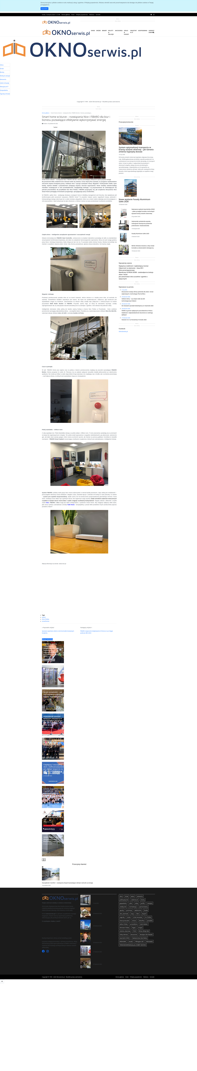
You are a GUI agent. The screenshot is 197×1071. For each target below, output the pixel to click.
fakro (137, 914)
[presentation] (43, 859)
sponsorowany (143, 907)
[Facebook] (43, 952)
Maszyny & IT (133, 31)
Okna (93, 30)
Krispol (140, 927)
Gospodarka (142, 30)
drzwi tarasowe (137, 917)
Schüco (134, 920)
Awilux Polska (123, 924)
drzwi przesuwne (124, 920)
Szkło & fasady (126, 32)
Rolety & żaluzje (111, 32)
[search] (153, 33)
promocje (129, 910)
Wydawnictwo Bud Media (139, 938)
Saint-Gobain (144, 924)
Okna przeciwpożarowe (127, 270)
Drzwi (98, 30)
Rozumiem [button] (44, 8)
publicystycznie (124, 900)
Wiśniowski (149, 941)
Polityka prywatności (82, 14)
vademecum (134, 900)
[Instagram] (47, 952)
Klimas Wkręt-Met (144, 931)
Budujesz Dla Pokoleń (146, 934)
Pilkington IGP (139, 941)
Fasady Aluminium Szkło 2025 (140, 233)
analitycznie (123, 907)
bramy (143, 900)
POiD (134, 931)
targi (132, 914)
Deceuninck (134, 934)
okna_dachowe (124, 914)
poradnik (149, 920)
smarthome (45, 621)
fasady (146, 910)
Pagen (134, 927)
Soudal (131, 941)
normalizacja (133, 907)
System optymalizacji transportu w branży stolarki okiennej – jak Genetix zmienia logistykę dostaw (136, 149)
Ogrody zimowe (151, 31)
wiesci (44, 617)
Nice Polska (45, 619)
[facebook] (151, 14)
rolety (136, 903)
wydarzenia (138, 910)
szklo (130, 903)
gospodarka (123, 903)
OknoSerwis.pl (123, 331)
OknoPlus (142, 920)
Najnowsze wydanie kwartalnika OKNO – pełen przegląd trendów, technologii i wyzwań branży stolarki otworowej (143, 211)
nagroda (122, 917)
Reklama (91, 14)
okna (121, 896)
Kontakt (98, 14)
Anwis (129, 917)
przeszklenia (133, 924)
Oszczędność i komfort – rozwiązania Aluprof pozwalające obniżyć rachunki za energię (67, 883)
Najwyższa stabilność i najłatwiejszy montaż (133, 266)
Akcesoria (119, 30)
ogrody (122, 910)
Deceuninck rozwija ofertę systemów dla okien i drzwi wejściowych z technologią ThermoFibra (104, 898)
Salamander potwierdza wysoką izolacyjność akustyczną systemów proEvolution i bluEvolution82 (142, 223)
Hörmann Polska (124, 927)
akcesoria (140, 896)
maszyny (149, 903)
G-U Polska (148, 917)
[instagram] (154, 14)
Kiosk (72, 14)
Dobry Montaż (124, 934)
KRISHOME (123, 941)
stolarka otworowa (125, 931)
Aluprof (144, 914)
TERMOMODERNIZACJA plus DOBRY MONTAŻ (133, 945)
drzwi (126, 896)
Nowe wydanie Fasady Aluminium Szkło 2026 (134, 200)
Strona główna (66, 14)
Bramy (104, 30)
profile (143, 903)
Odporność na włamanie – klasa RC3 (131, 268)
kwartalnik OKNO (125, 938)
